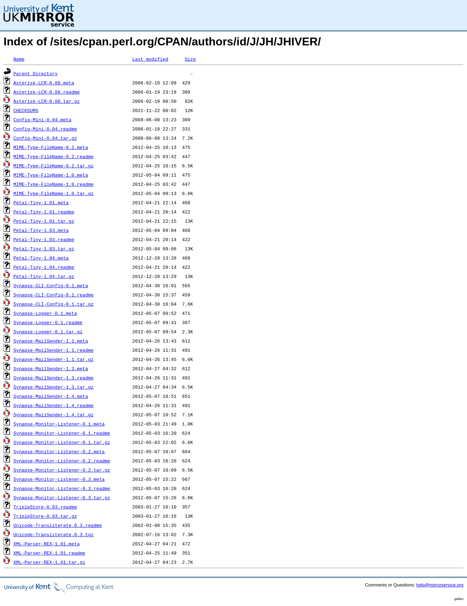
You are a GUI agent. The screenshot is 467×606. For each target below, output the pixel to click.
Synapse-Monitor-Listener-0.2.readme (61, 460)
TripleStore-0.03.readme (45, 507)
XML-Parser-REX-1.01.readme (49, 553)
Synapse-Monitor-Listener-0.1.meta (59, 424)
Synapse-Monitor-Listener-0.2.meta (59, 451)
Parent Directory (35, 73)
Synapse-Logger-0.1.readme (48, 322)
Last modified (150, 59)
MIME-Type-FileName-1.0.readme (53, 184)
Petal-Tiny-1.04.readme (43, 267)
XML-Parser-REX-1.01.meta (46, 543)
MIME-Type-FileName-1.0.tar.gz (53, 193)
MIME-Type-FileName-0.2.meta (50, 147)
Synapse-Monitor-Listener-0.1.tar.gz (61, 442)
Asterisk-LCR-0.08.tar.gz (46, 101)
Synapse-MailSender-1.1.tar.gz (53, 359)
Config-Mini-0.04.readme (45, 129)
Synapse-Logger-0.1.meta (45, 313)
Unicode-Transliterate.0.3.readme (57, 525)
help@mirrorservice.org (439, 585)
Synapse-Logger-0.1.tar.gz (48, 331)
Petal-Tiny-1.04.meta (41, 258)
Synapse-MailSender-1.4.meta (50, 396)
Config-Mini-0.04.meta (42, 119)
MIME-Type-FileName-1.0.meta (50, 175)
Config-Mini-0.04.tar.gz (45, 138)
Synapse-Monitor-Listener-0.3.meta (59, 479)
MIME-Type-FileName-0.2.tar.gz (53, 165)
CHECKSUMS (25, 110)
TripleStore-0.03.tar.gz (45, 516)
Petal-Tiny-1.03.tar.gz (43, 248)
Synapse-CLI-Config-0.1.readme (53, 294)
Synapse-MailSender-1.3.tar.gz (53, 387)
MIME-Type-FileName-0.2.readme (53, 156)
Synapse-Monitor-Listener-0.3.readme (61, 488)
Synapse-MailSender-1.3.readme (53, 377)
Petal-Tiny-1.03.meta (41, 230)
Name (18, 59)
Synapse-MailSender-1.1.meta (50, 341)
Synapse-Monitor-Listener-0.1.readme (61, 433)
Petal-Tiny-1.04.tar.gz (43, 276)
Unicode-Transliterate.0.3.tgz (53, 534)
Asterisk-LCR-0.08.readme (46, 92)
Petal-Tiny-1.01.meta (41, 202)
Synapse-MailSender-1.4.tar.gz (53, 414)
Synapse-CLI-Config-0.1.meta (50, 285)
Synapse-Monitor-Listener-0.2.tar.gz (61, 470)
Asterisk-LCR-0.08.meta (43, 82)
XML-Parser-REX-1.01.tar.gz (49, 562)
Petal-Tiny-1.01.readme (43, 212)
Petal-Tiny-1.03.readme (43, 239)
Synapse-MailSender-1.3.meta (50, 368)
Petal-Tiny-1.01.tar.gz (43, 221)
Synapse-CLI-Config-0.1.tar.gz (53, 304)
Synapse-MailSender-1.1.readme (53, 350)
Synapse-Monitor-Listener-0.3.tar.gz (61, 497)
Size (190, 59)
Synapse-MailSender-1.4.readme (53, 405)
